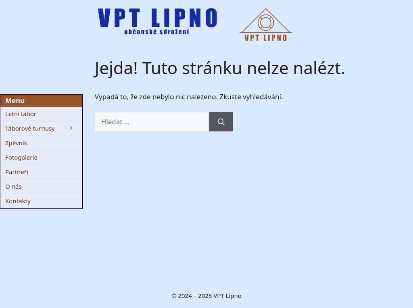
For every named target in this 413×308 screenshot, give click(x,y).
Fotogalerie (21, 157)
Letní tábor (20, 114)
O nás (13, 186)
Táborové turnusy (43, 128)
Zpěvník (16, 143)
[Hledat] (221, 121)
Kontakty (18, 201)
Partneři (16, 172)
